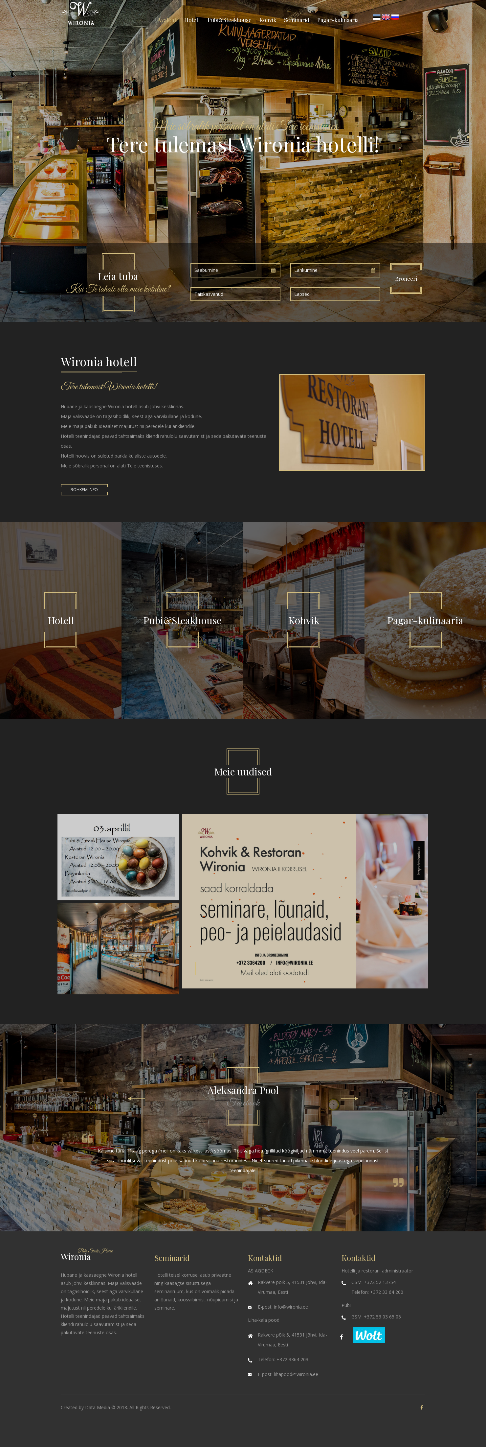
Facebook (243, 1103)
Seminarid (296, 19)
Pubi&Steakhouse (230, 19)
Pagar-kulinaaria (338, 19)
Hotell (192, 19)
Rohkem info (84, 489)
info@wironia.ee (291, 1307)
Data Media (97, 1407)
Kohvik (267, 19)
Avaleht (167, 19)
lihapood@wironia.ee (296, 1374)
